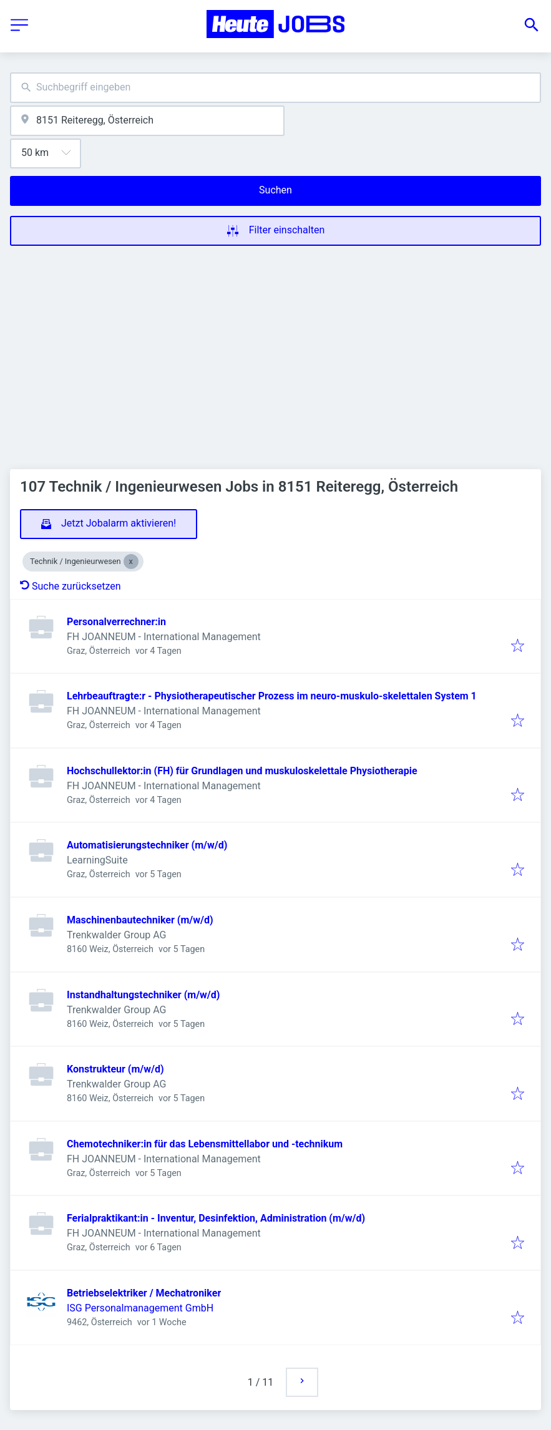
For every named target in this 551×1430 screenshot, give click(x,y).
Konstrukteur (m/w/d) (115, 1069)
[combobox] (275, 87)
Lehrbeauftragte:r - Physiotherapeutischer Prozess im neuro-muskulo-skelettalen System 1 (272, 696)
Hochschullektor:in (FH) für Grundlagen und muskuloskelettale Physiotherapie (242, 771)
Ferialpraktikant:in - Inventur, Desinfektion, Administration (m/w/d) (216, 1218)
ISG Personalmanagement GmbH (140, 1308)
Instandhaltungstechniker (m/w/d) (143, 995)
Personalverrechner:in (116, 622)
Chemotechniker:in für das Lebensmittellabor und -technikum (205, 1144)
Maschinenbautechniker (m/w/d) (140, 920)
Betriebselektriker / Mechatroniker (144, 1293)
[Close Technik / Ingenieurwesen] (131, 561)
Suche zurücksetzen (70, 586)
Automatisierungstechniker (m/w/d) (147, 845)
